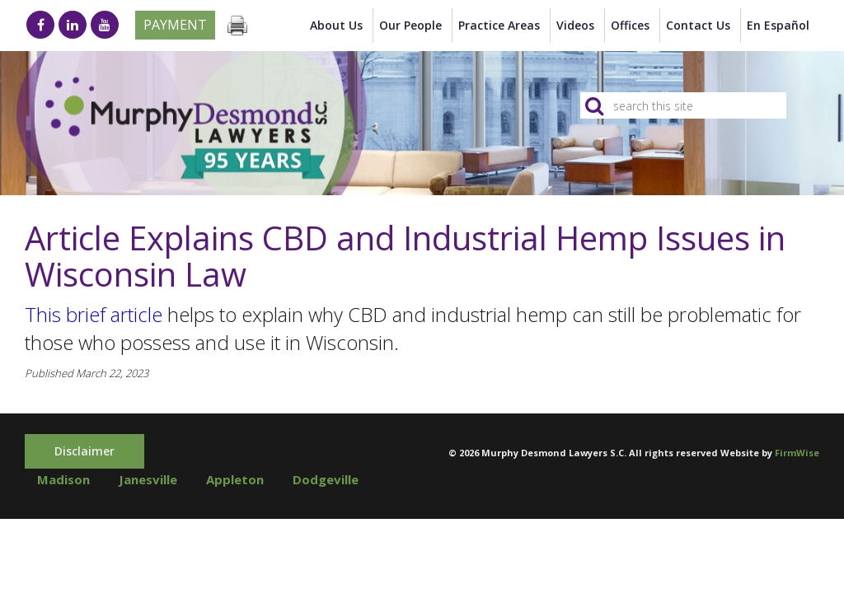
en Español (778, 25)
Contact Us (698, 25)
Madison (63, 479)
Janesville (148, 479)
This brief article (93, 314)
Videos (575, 25)
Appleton (235, 479)
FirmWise (797, 452)
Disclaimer (84, 451)
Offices (630, 25)
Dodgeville (326, 479)
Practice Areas (499, 25)
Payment (175, 25)
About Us (336, 25)
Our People (410, 25)
